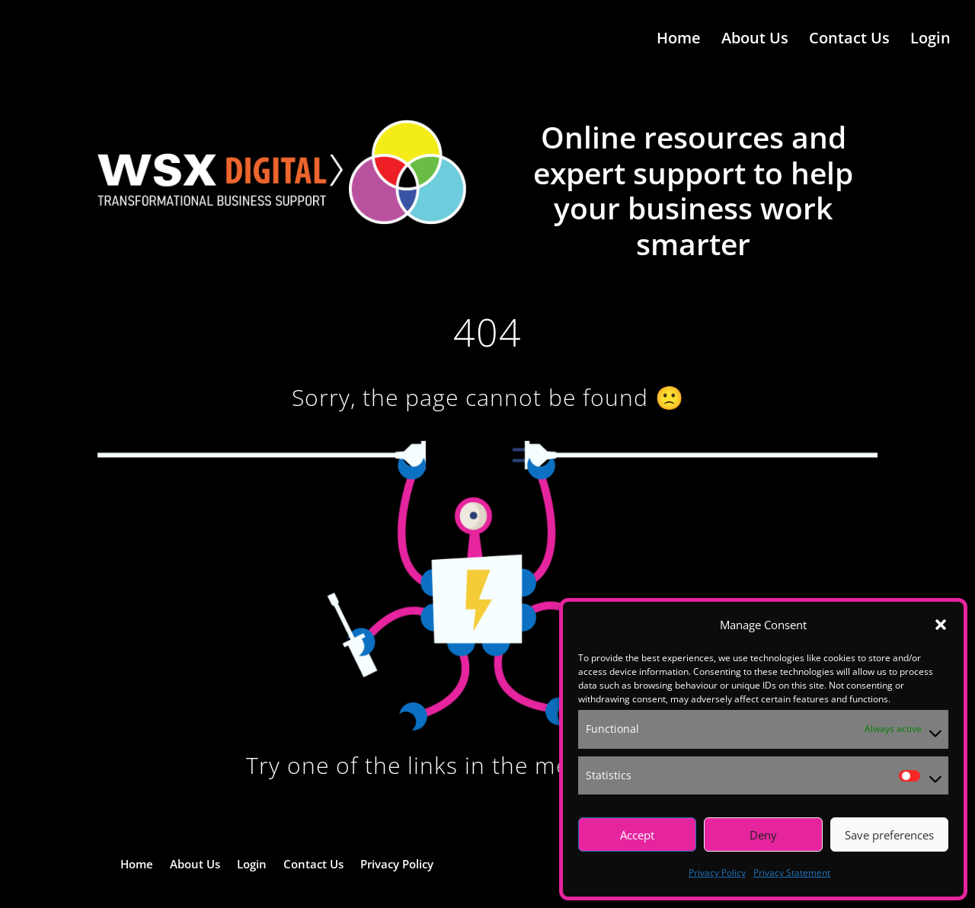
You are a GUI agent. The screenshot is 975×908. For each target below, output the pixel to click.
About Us (754, 40)
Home (679, 40)
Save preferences (889, 834)
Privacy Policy (717, 872)
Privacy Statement (791, 872)
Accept (637, 834)
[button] (940, 624)
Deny (763, 834)
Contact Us (849, 40)
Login (930, 40)
